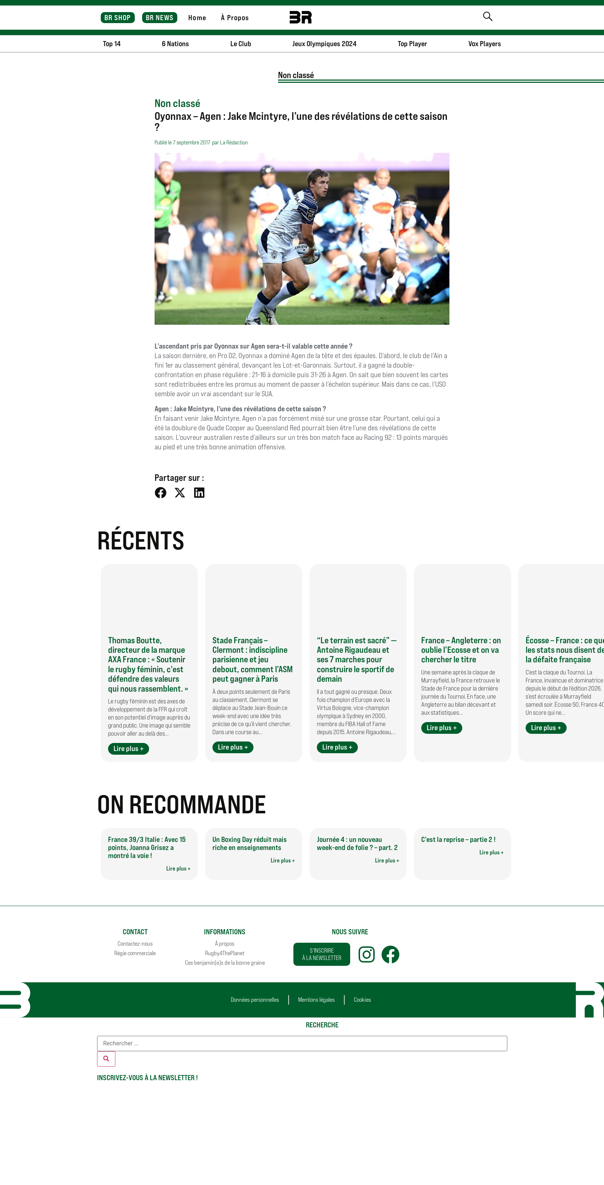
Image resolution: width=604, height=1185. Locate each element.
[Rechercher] (106, 1059)
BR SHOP (117, 17)
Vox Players (484, 43)
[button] (160, 492)
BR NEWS (160, 17)
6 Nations (175, 43)
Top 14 (112, 43)
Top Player (412, 43)
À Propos (235, 17)
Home (197, 17)
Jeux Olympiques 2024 (324, 43)
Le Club (240, 43)
